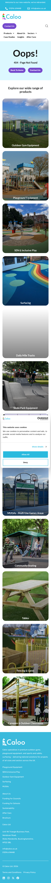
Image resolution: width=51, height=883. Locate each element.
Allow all (25, 454)
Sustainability (8, 808)
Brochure (6, 818)
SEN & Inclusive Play (11, 772)
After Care (6, 813)
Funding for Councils (11, 798)
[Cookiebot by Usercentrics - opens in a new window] (37, 418)
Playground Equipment (12, 767)
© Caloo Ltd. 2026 (10, 866)
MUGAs (5, 786)
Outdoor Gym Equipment (13, 777)
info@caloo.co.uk (9, 849)
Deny (25, 462)
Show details (37, 447)
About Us (6, 794)
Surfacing (6, 782)
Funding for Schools (11, 803)
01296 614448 (8, 852)
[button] (9, 33)
